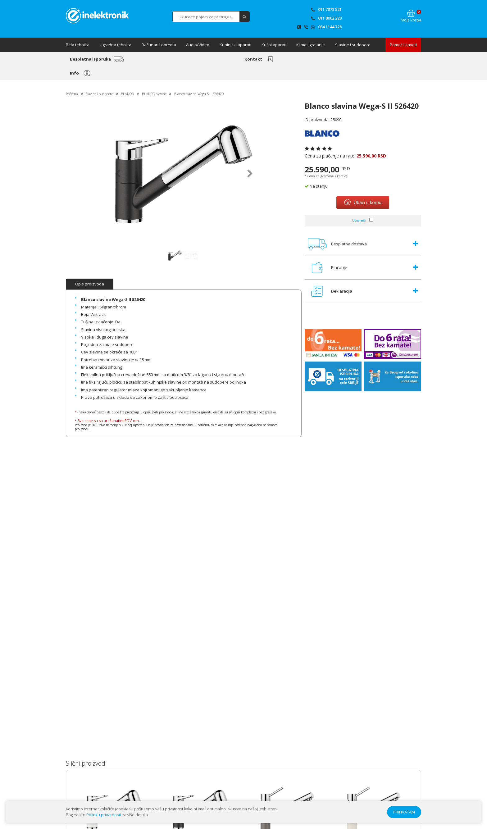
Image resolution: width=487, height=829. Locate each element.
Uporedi (359, 220)
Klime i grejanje (310, 45)
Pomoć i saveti (403, 45)
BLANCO (127, 93)
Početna (72, 93)
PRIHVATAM (404, 812)
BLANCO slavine (154, 93)
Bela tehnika (77, 45)
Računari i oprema (159, 45)
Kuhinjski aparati (235, 45)
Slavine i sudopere (353, 45)
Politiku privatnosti (103, 815)
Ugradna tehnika (115, 45)
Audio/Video (197, 45)
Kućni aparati (274, 45)
